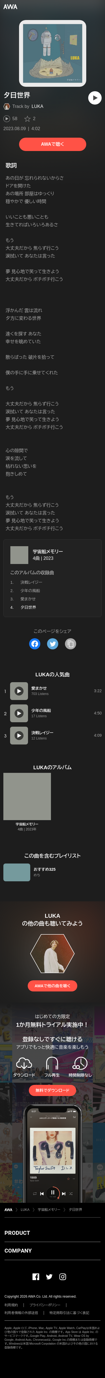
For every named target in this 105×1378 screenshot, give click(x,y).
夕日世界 (75, 1210)
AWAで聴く (52, 144)
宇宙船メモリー (48, 551)
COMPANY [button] (18, 1250)
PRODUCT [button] (17, 1232)
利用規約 (11, 1305)
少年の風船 (30, 590)
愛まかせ (28, 599)
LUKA (37, 106)
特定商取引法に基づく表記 (69, 1313)
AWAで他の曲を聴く (52, 986)
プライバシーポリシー (44, 1305)
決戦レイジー (31, 582)
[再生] (95, 98)
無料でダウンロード (52, 1090)
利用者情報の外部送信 (21, 1313)
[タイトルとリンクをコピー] (70, 643)
